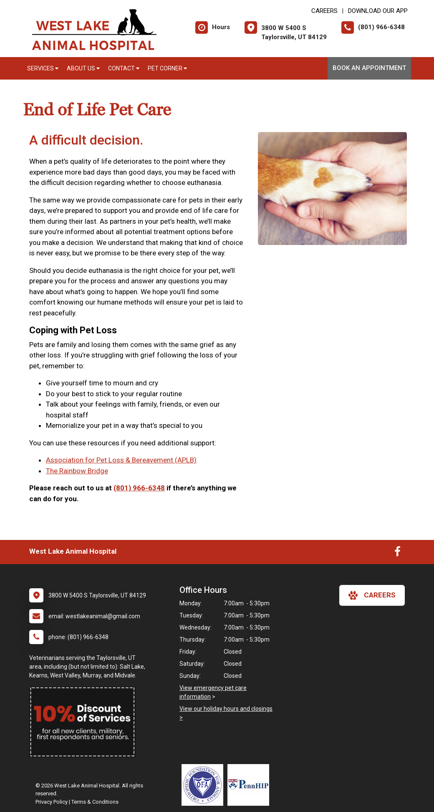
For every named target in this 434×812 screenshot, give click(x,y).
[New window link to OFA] (204, 785)
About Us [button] (83, 68)
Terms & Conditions (95, 802)
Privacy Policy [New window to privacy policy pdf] (51, 802)
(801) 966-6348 (139, 488)
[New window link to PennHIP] (250, 785)
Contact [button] (123, 68)
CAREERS (324, 11)
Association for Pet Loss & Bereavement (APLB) (121, 460)
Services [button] (42, 68)
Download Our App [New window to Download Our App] (378, 11)
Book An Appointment (369, 68)
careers (372, 595)
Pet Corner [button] (167, 68)
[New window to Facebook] (397, 553)
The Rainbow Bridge (77, 471)
